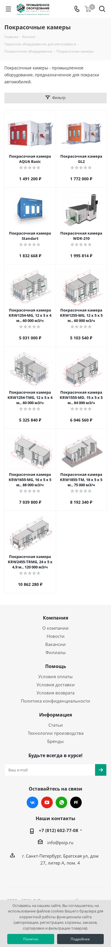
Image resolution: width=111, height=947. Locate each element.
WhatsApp (61, 802)
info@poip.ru (60, 842)
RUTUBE (76, 802)
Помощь (55, 666)
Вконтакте (32, 802)
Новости (56, 636)
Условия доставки (56, 684)
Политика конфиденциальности (55, 701)
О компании (55, 628)
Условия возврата (55, 693)
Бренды (55, 741)
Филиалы (56, 652)
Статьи (55, 725)
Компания (55, 618)
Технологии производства (55, 733)
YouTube (47, 802)
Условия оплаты (55, 676)
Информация (55, 715)
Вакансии (55, 644)
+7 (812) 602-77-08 (58, 830)
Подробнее (80, 939)
